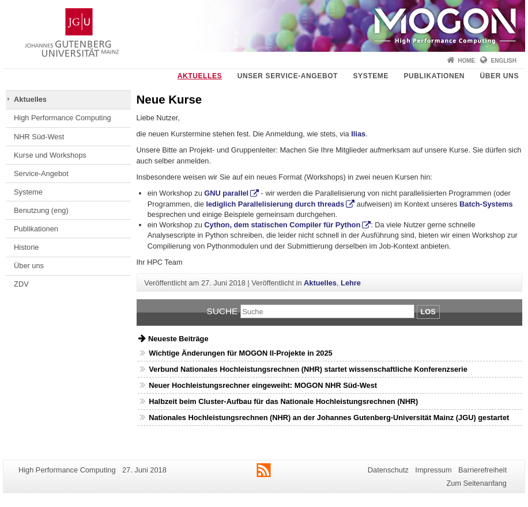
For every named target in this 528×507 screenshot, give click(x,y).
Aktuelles (200, 76)
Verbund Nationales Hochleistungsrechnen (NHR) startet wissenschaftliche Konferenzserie (308, 369)
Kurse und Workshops (50, 155)
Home (466, 61)
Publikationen (434, 76)
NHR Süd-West (39, 136)
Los (428, 311)
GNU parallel (226, 193)
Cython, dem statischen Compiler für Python (282, 224)
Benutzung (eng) (41, 210)
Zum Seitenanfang (476, 483)
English (503, 61)
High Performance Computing (62, 117)
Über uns (499, 76)
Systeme (371, 76)
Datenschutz (388, 470)
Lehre (351, 283)
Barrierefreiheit (482, 470)
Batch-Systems (485, 204)
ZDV (21, 284)
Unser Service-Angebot (287, 76)
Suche (221, 311)
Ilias (358, 133)
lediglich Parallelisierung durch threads (275, 204)
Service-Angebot (41, 173)
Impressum (433, 470)
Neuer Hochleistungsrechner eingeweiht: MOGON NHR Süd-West (263, 385)
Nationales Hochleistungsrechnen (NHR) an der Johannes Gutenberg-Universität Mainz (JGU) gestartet (329, 417)
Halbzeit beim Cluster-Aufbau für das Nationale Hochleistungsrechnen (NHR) (283, 401)
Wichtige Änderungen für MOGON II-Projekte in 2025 (240, 353)
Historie (26, 247)
